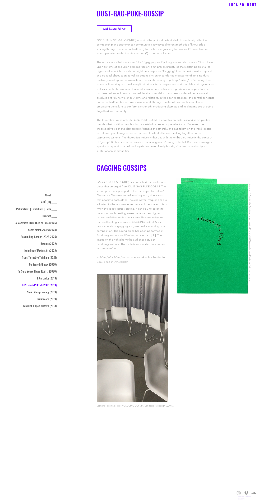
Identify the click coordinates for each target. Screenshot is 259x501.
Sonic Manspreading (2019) (42, 292)
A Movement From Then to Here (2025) (36, 223)
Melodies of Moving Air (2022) (40, 251)
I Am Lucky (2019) (47, 278)
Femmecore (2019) (47, 299)
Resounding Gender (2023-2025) (39, 237)
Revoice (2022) (48, 244)
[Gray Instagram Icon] (238, 493)
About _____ (51, 195)
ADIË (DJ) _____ (49, 202)
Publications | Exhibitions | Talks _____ (36, 209)
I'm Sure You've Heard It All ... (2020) (37, 271)
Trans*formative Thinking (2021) (39, 257)
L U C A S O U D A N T (242, 4)
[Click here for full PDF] (114, 28)
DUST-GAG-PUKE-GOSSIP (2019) (39, 285)
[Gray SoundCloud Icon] (253, 493)
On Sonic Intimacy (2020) (43, 264)
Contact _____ (50, 216)
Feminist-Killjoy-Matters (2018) (40, 306)
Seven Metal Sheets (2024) (42, 230)
